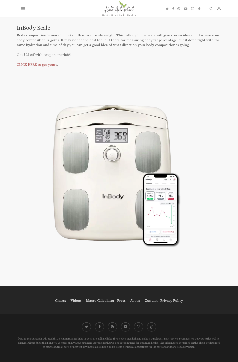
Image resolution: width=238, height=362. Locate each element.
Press (121, 301)
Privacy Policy (171, 301)
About (135, 301)
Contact (151, 301)
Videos (75, 301)
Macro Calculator (100, 301)
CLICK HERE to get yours (37, 64)
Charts (60, 301)
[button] (22, 8)
